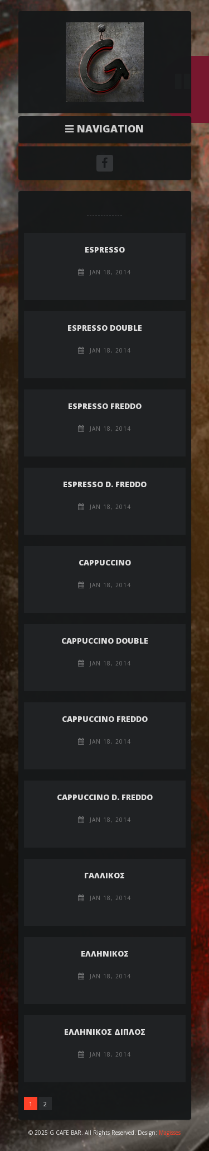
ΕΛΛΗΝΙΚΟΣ (105, 953)
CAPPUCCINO (105, 562)
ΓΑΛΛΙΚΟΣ (104, 875)
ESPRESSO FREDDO (105, 406)
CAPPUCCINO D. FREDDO (105, 797)
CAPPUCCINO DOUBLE (104, 640)
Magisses (170, 1132)
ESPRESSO (105, 249)
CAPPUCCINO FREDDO (105, 719)
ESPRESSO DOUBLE (104, 327)
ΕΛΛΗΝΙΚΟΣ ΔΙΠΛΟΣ (104, 1031)
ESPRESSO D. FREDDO (105, 484)
